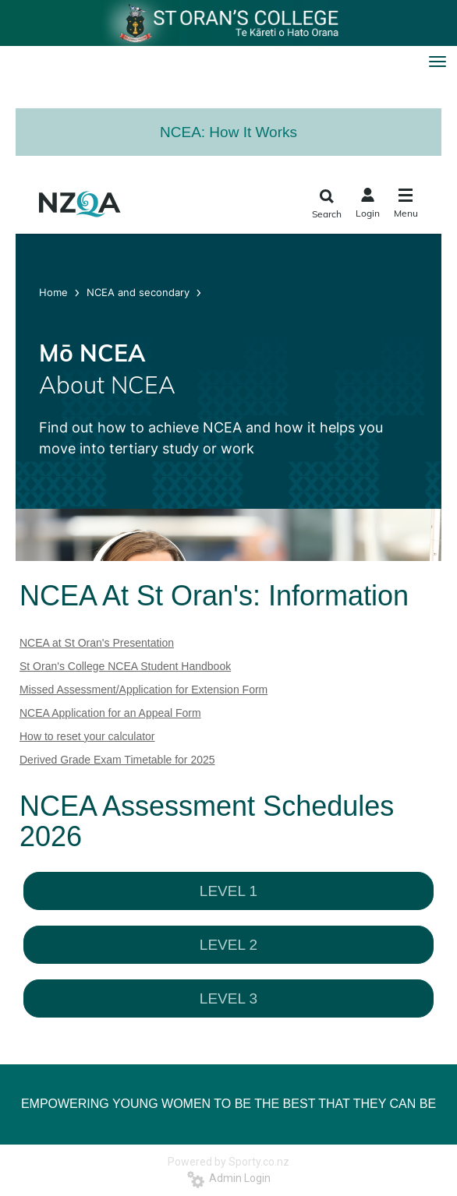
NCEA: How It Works (228, 132)
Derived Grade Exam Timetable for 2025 (117, 759)
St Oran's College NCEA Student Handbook (125, 666)
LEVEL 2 (228, 945)
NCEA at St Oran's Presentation (96, 643)
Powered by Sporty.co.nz (228, 1161)
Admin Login (229, 1178)
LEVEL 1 (228, 891)
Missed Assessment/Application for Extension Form (143, 689)
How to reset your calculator (87, 736)
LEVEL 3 (228, 998)
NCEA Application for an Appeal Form (110, 713)
